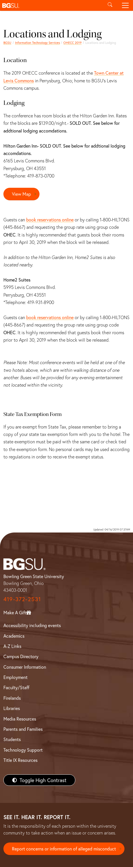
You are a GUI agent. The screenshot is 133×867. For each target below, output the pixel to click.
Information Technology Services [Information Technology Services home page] (37, 42)
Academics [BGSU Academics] (13, 636)
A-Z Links (12, 646)
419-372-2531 (22, 599)
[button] (51, 5)
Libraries (11, 708)
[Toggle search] (110, 5)
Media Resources (19, 719)
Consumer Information (24, 667)
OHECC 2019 (72, 42)
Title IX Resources (20, 760)
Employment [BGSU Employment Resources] (15, 677)
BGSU (7, 42)
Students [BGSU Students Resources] (12, 739)
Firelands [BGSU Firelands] (12, 698)
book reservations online (50, 220)
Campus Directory (20, 656)
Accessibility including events (32, 625)
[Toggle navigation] (125, 5)
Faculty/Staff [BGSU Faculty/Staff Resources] (16, 687)
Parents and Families (23, 729)
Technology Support (23, 750)
